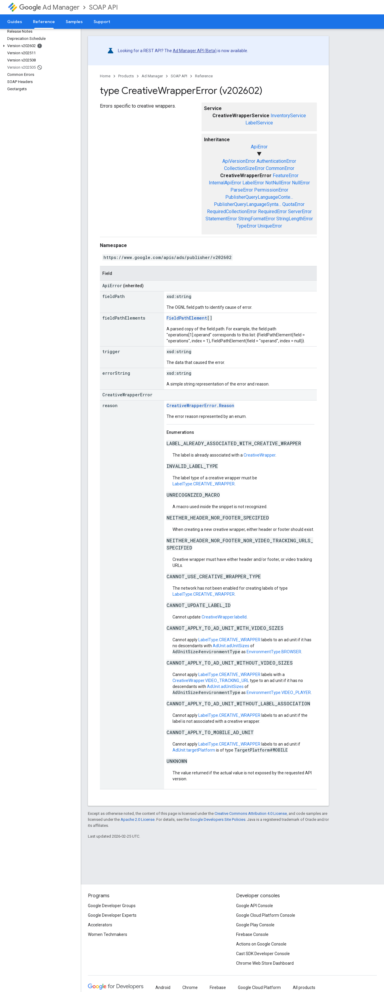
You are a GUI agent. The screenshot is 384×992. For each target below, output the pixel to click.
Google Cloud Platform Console (265, 915)
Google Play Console (255, 924)
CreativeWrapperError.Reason (200, 405)
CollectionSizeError (244, 168)
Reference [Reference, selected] (44, 21)
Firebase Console (252, 934)
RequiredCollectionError (232, 211)
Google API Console (254, 905)
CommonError (280, 168)
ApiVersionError (238, 161)
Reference (204, 76)
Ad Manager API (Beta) (195, 50)
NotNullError (278, 183)
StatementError (221, 219)
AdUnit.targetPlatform (193, 750)
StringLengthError (294, 219)
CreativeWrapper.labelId (224, 617)
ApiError (259, 147)
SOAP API (103, 7)
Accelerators (100, 924)
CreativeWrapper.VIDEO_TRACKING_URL (210, 680)
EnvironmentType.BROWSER (274, 651)
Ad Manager (49, 7)
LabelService (259, 123)
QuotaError (293, 204)
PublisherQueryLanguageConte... (259, 197)
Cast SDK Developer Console (263, 953)
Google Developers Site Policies (217, 819)
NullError (301, 183)
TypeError (246, 226)
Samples (74, 21)
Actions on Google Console (261, 944)
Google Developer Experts (112, 915)
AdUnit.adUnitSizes (231, 645)
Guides (14, 21)
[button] (39, 45)
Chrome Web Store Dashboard (265, 963)
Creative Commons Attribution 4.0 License (250, 813)
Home (105, 76)
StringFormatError (256, 219)
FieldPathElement (186, 318)
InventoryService (288, 115)
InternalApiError (225, 183)
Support (102, 21)
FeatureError (285, 175)
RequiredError (272, 211)
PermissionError (271, 190)
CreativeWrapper (259, 455)
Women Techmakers (107, 934)
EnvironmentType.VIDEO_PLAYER (279, 692)
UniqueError (270, 226)
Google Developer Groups (112, 905)
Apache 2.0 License (137, 819)
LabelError (253, 183)
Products (126, 76)
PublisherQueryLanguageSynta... (247, 204)
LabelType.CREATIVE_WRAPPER (203, 483)
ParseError (241, 190)
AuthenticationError (276, 161)
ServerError (300, 211)
